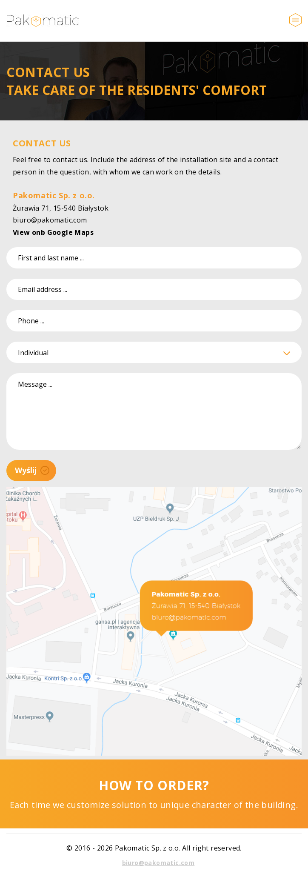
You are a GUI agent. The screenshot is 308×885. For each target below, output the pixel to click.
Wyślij (32, 470)
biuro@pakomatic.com (50, 220)
